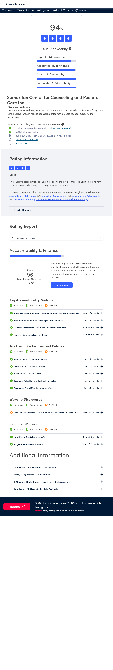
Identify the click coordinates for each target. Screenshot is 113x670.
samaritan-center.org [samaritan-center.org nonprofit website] (27, 139)
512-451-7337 (22, 143)
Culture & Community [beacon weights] (24, 199)
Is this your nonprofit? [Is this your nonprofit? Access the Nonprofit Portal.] (60, 127)
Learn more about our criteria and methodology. (62, 199)
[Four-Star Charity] (56, 48)
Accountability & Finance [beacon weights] (22, 195)
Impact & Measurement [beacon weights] (54, 195)
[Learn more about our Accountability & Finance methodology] (62, 285)
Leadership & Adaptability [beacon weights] (86, 195)
